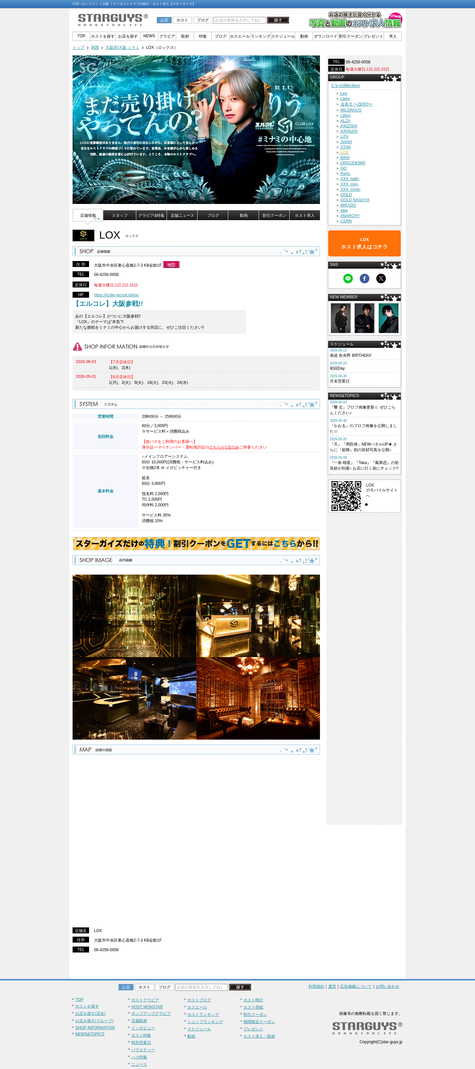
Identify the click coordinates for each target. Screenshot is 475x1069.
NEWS (149, 36)
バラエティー (143, 1050)
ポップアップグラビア (151, 1013)
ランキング (260, 36)
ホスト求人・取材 (259, 1036)
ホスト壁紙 (253, 1007)
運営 (332, 986)
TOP (81, 36)
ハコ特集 (139, 1057)
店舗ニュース (182, 215)
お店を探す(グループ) (94, 1021)
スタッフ (120, 215)
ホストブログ (199, 1000)
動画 (304, 36)
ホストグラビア (145, 1000)
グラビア (167, 36)
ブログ (203, 20)
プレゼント (373, 36)
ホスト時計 (253, 1000)
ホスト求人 (305, 215)
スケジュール (283, 36)
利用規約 (316, 986)
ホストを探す (103, 36)
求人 (393, 36)
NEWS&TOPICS (89, 1034)
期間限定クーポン (259, 1021)
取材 (185, 36)
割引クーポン (351, 36)
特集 (203, 36)
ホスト (182, 20)
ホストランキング (203, 1014)
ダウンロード (325, 36)
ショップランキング (205, 1021)
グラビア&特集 (151, 215)
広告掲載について (356, 986)
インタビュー (143, 1028)
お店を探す (128, 36)
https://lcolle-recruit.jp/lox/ (116, 295)
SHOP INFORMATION (95, 1027)
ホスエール (240, 36)
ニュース (139, 1064)
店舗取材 (139, 1021)
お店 (164, 20)
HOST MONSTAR (147, 1007)
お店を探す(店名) (90, 1013)
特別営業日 (141, 1042)
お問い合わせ (387, 986)
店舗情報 (88, 215)
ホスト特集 (141, 1035)
